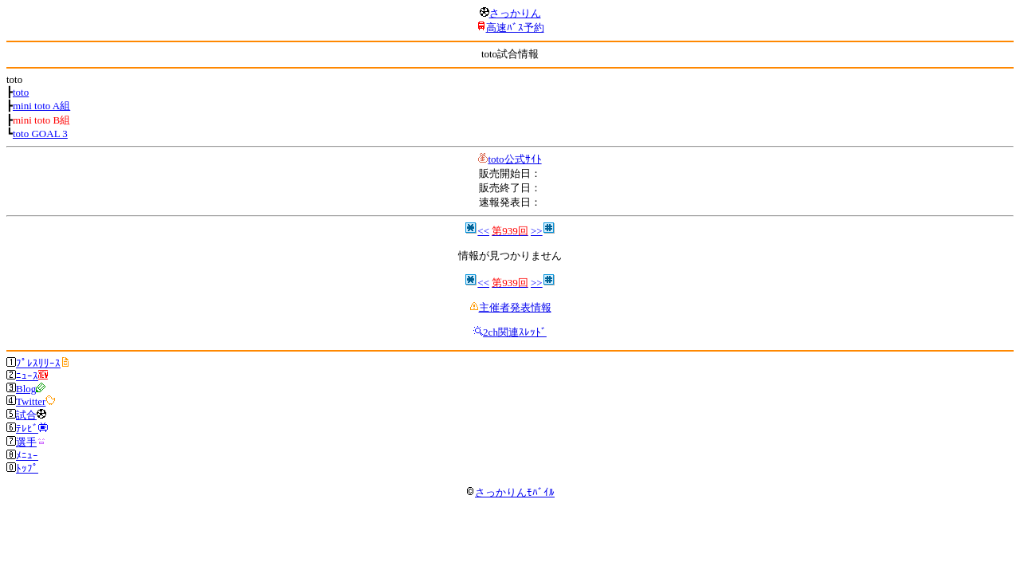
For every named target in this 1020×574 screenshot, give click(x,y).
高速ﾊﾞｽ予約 (515, 27)
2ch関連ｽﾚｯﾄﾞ (515, 332)
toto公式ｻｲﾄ (514, 159)
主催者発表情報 (515, 307)
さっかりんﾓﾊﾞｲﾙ (510, 492)
